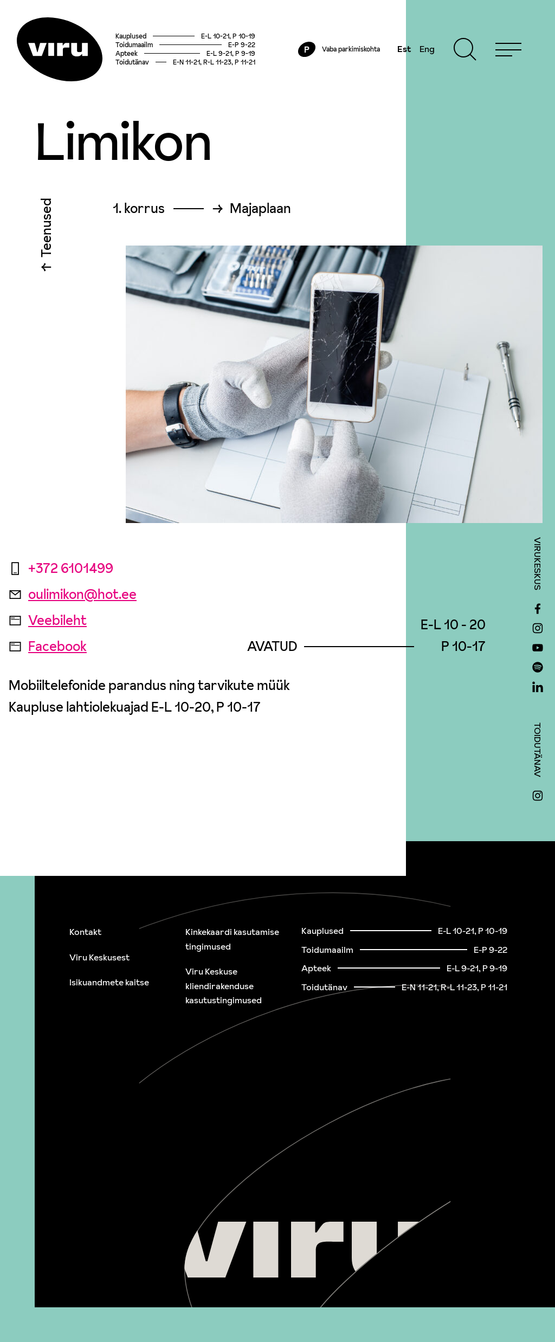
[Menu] (507, 50)
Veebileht (48, 622)
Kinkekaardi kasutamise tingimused (232, 939)
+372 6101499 (61, 570)
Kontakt (85, 932)
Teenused (46, 231)
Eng (426, 50)
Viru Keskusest (99, 957)
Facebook (48, 648)
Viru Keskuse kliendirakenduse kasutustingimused (223, 985)
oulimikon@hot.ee (73, 596)
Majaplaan (260, 210)
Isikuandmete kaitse (109, 982)
